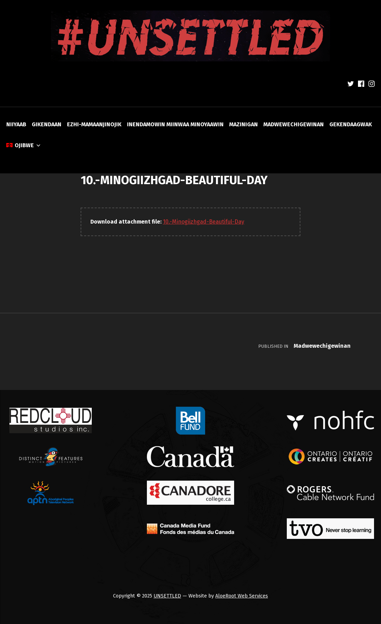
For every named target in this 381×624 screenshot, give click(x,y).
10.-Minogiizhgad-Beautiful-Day (203, 221)
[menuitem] (23, 145)
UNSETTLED (167, 596)
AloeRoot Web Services (241, 596)
